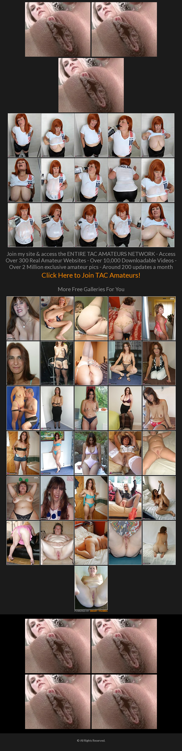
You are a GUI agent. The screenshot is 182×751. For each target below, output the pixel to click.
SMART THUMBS (98, 611)
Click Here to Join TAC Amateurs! (91, 274)
